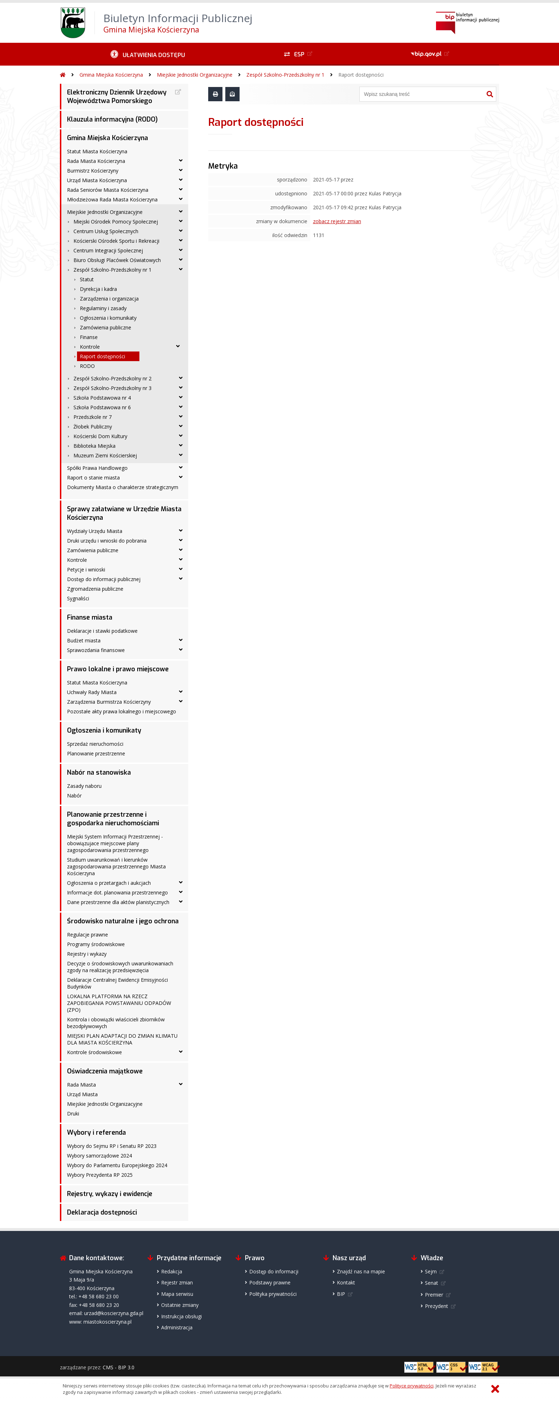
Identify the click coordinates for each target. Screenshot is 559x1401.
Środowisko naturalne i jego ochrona (123, 921)
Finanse (89, 337)
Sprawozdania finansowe (96, 650)
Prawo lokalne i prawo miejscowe (118, 669)
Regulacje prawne (87, 934)
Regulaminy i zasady (103, 308)
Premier (434, 1294)
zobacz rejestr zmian (337, 221)
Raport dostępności (361, 74)
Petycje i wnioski (86, 569)
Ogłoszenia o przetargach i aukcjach (109, 882)
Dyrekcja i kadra (98, 289)
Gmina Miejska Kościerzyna (111, 74)
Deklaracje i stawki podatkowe (102, 630)
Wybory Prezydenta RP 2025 (100, 1174)
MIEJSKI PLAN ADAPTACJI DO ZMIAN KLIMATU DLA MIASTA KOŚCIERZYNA (122, 1039)
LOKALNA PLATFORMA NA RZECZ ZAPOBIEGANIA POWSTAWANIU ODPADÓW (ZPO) (119, 1003)
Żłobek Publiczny (92, 426)
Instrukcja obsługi (181, 1316)
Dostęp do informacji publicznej (103, 579)
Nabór (74, 795)
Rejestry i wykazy (87, 953)
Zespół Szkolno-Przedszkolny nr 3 (112, 388)
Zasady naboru (84, 785)
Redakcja (171, 1271)
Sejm (431, 1271)
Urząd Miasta (82, 1094)
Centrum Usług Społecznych (105, 231)
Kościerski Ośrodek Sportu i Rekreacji (116, 240)
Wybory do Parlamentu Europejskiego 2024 (117, 1165)
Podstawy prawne (270, 1282)
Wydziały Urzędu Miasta (94, 531)
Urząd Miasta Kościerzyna (97, 180)
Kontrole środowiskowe (94, 1052)
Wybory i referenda (96, 1132)
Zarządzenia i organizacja (109, 298)
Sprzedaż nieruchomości (95, 743)
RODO (87, 366)
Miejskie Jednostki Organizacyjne (194, 74)
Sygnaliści (78, 598)
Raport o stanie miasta (93, 477)
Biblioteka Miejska (94, 445)
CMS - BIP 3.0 (118, 1367)
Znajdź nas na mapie (361, 1271)
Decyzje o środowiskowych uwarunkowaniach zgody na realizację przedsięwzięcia (120, 967)
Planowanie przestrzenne (96, 753)
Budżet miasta (84, 640)
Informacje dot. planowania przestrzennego (117, 892)
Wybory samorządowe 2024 (99, 1155)
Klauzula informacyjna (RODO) (112, 119)
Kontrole (90, 346)
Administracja (177, 1327)
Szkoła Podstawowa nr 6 (102, 407)
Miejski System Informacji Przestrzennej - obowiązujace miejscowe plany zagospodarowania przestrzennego (115, 843)
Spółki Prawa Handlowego (97, 468)
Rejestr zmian (177, 1282)
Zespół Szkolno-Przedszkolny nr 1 (285, 74)
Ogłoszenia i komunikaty (108, 317)
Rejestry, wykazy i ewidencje (109, 1194)
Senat (431, 1282)
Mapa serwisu (177, 1293)
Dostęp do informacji (273, 1271)
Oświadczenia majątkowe (105, 1071)
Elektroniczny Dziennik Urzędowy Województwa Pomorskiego (116, 96)
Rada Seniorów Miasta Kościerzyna (107, 189)
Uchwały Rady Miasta (92, 692)
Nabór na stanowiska (99, 772)
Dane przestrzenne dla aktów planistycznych (118, 902)
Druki (73, 1113)
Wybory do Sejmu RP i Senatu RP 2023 (112, 1146)
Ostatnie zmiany (180, 1305)
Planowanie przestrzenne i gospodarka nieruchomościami (113, 818)
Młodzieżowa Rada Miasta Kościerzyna (112, 199)
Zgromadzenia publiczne (95, 588)
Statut (87, 279)
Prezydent (436, 1306)
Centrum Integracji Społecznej (108, 250)
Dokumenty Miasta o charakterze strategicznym (122, 487)
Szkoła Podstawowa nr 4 (102, 397)
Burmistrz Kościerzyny (92, 170)
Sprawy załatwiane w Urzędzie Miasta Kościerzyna (124, 513)
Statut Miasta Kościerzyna (97, 151)
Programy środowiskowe (96, 944)
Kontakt (346, 1282)
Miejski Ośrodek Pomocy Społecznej (115, 221)
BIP (341, 1293)
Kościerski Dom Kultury (100, 436)
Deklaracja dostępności (102, 1212)
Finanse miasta (89, 617)
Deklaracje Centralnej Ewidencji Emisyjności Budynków (117, 983)
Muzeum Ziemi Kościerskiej (105, 455)
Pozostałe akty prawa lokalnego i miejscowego (121, 711)
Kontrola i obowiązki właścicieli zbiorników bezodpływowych (116, 1023)
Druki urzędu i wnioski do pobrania (107, 540)
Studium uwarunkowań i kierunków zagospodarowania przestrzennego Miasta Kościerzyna (116, 866)
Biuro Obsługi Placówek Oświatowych (117, 260)
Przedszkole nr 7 (92, 417)
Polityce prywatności (412, 1385)
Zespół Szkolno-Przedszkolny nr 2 (112, 378)
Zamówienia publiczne (105, 327)
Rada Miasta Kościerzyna (96, 161)
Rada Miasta (81, 1084)
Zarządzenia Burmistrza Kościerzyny (109, 701)
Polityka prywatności (273, 1293)
